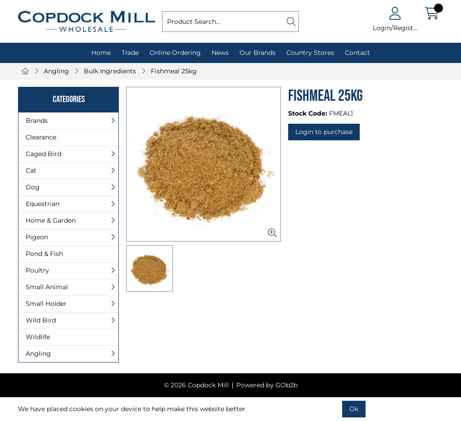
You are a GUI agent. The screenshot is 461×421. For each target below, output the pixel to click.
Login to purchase (324, 132)
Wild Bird (41, 320)
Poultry (37, 270)
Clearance (41, 137)
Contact (357, 53)
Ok (353, 409)
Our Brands (258, 53)
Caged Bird (43, 154)
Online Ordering (175, 53)
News (220, 53)
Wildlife (38, 337)
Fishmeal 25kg (174, 71)
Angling (56, 71)
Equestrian (42, 204)
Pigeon (37, 237)
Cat (31, 170)
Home (101, 53)
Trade (130, 53)
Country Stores (310, 53)
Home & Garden (51, 220)
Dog (33, 187)
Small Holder (46, 304)
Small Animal (47, 287)
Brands (37, 120)
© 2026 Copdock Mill (196, 385)
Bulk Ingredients (110, 71)
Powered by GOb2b (267, 385)
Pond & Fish (44, 254)
